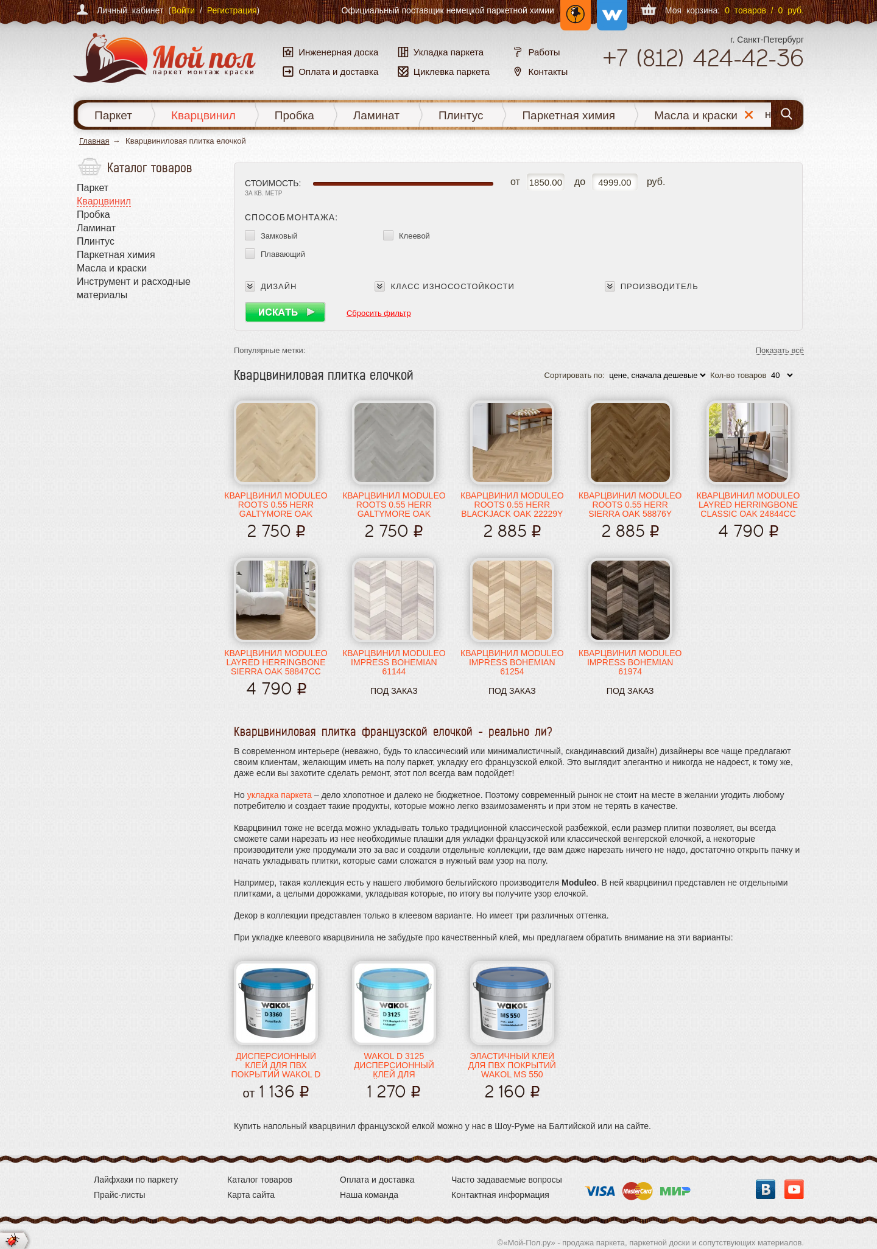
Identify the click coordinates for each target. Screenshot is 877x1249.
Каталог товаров (259, 1179)
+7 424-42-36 (703, 58)
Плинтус (461, 115)
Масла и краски (696, 115)
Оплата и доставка (377, 1179)
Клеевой (414, 235)
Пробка (294, 115)
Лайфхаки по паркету (136, 1179)
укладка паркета (279, 795)
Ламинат (376, 115)
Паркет (113, 115)
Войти (183, 10)
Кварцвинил (203, 115)
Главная (94, 140)
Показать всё (780, 351)
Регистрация (232, 10)
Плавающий (283, 254)
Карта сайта (251, 1195)
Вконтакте (765, 1189)
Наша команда (369, 1195)
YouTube (794, 1189)
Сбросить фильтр (379, 313)
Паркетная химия (568, 115)
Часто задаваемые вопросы (506, 1179)
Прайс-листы (120, 1195)
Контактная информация (500, 1195)
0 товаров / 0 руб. (764, 10)
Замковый (279, 235)
